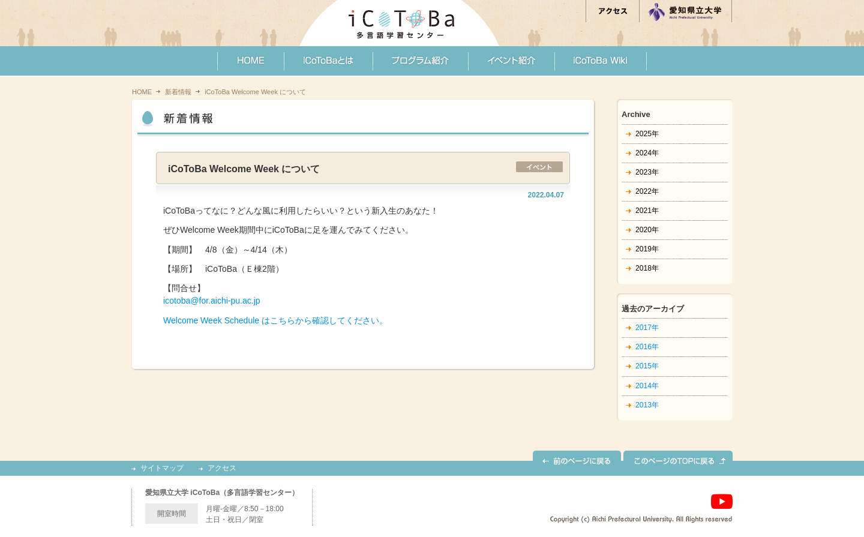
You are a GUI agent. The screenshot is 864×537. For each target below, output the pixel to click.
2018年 (647, 268)
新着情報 (178, 91)
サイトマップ (162, 468)
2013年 (647, 405)
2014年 (647, 386)
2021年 (647, 210)
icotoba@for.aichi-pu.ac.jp (211, 300)
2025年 (647, 134)
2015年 (647, 366)
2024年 (647, 153)
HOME (142, 91)
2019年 (647, 249)
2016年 (647, 347)
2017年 (647, 327)
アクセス (222, 468)
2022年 (647, 191)
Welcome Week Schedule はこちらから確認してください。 (275, 320)
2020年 (647, 230)
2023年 (647, 172)
